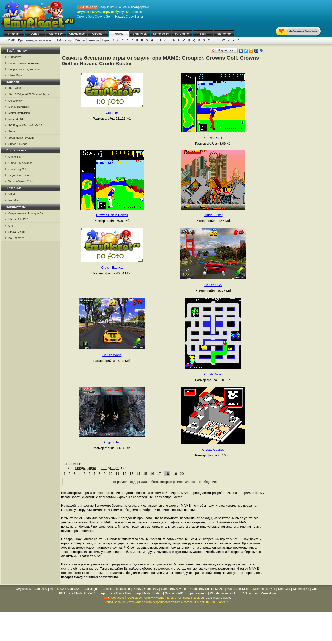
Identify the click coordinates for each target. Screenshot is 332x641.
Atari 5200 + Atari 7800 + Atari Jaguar (75, 589)
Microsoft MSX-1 (18, 219)
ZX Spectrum (16, 237)
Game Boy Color (18, 169)
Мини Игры (140, 33)
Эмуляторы (23, 589)
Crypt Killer (112, 442)
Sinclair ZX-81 (16, 231)
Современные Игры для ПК (25, 213)
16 (152, 474)
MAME (119, 33)
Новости (93, 40)
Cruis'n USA (213, 285)
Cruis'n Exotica (112, 267)
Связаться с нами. (218, 597)
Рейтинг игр (64, 40)
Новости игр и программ (23, 63)
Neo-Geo (14, 200)
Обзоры (80, 40)
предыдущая (85, 468)
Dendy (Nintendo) (19, 106)
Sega (203, 33)
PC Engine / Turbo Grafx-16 (25, 125)
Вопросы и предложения (24, 69)
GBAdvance (77, 33)
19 (175, 474)
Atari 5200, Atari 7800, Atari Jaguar (29, 94)
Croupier (112, 113)
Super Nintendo (17, 143)
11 (117, 474)
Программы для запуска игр (35, 40)
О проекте (14, 56)
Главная (14, 33)
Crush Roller (213, 374)
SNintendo (224, 33)
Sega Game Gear (19, 175)
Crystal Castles (213, 449)
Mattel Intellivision (19, 112)
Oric (10, 225)
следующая (110, 468)
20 (182, 474)
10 (110, 474)
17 (159, 474)
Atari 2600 (14, 88)
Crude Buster (213, 215)
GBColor (97, 33)
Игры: (106, 40)
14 (138, 474)
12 (124, 474)
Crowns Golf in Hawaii (112, 215)
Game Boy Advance (20, 162)
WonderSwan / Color (20, 181)
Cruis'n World (111, 355)
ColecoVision (16, 100)
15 (145, 474)
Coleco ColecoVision (116, 589)
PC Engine (182, 33)
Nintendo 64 (161, 33)
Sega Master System (21, 137)
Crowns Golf (213, 138)
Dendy (35, 33)
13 (131, 474)
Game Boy (56, 33)
